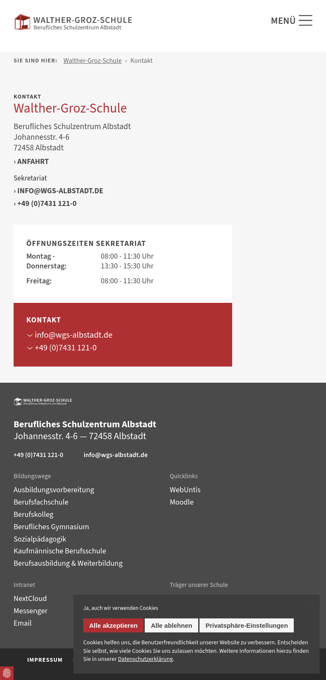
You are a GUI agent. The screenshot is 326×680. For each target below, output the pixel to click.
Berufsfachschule (41, 502)
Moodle (182, 502)
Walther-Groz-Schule (93, 60)
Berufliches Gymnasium (51, 527)
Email (23, 623)
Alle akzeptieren (113, 625)
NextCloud (30, 598)
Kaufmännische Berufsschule (60, 551)
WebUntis (185, 490)
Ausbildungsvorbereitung (54, 490)
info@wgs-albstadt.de (60, 191)
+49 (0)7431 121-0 (47, 204)
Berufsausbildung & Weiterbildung (68, 563)
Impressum (45, 660)
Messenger (31, 611)
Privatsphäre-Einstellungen (246, 625)
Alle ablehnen (171, 625)
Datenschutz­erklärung (145, 659)
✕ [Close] (312, 602)
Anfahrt (33, 161)
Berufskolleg (33, 514)
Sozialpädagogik (40, 539)
